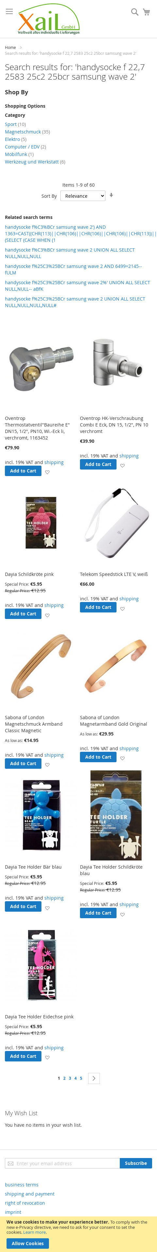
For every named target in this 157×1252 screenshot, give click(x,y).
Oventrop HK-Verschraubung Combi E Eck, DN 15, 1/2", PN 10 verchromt (114, 424)
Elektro (15, 139)
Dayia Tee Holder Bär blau (33, 867)
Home (10, 47)
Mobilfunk (19, 154)
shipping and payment (30, 1194)
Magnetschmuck (27, 132)
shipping (54, 462)
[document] (78, 1234)
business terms (22, 1185)
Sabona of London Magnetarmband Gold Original (113, 720)
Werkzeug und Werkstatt (35, 162)
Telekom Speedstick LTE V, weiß (114, 574)
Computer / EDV (25, 147)
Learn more (34, 1232)
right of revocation (25, 1203)
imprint (13, 1212)
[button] (47, 472)
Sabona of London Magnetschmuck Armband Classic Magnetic (34, 724)
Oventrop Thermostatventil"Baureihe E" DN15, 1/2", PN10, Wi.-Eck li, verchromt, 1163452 (37, 428)
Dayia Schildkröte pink (29, 574)
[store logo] (49, 19)
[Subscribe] (136, 1163)
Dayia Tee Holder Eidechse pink (39, 1016)
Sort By (49, 196)
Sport (15, 124)
